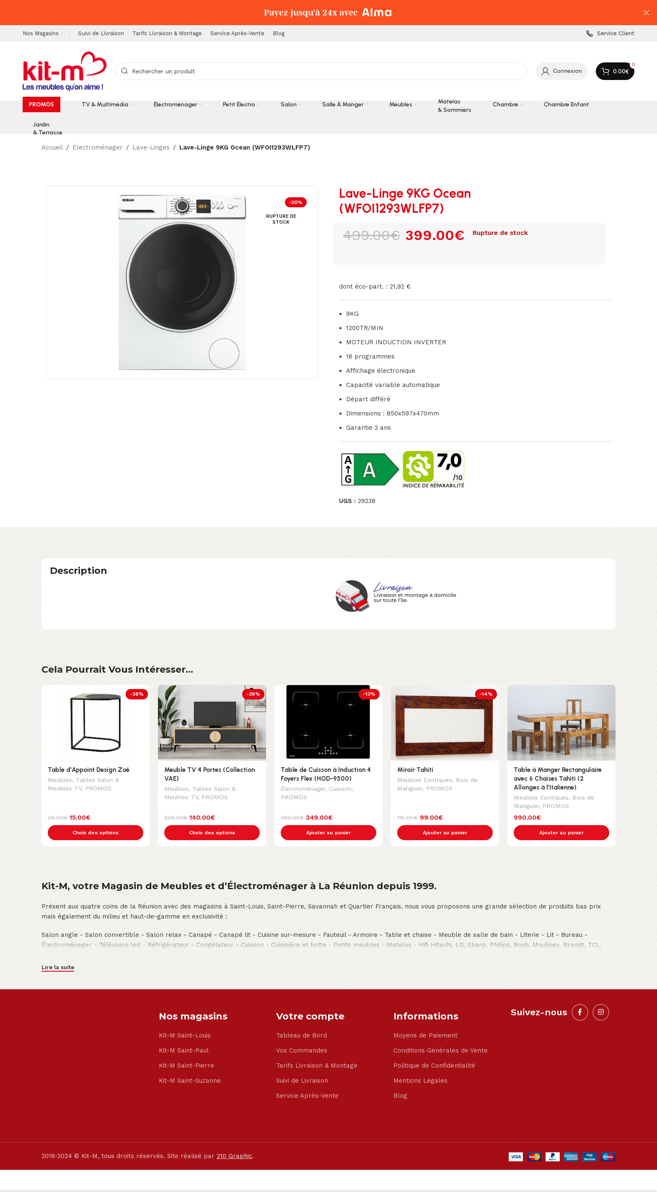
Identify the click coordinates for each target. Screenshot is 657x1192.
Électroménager (97, 147)
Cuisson (340, 789)
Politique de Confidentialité (434, 1048)
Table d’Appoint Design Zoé (88, 770)
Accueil (52, 147)
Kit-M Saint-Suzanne (190, 1063)
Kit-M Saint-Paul (184, 1033)
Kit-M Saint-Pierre (186, 1048)
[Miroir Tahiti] (445, 723)
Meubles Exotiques (424, 780)
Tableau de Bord (301, 1018)
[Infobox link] (610, 33)
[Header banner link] (316, 12)
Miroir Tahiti (415, 770)
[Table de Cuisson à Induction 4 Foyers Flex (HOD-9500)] (328, 723)
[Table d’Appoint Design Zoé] (95, 723)
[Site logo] (64, 71)
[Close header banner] (646, 12)
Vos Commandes (301, 1033)
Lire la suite (57, 950)
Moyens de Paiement (425, 1018)
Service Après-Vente (307, 1078)
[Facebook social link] (580, 994)
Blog (400, 1078)
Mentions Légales (420, 1063)
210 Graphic (234, 1138)
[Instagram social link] (600, 994)
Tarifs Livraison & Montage (316, 1048)
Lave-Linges (151, 147)
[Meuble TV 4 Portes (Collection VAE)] (212, 723)
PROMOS (98, 789)
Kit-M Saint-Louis (185, 1018)
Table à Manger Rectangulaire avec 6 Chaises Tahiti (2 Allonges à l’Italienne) (558, 778)
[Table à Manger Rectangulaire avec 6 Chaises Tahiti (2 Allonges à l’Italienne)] (561, 723)
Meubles (60, 780)
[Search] (321, 71)
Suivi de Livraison (302, 1063)
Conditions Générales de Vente (440, 1033)
